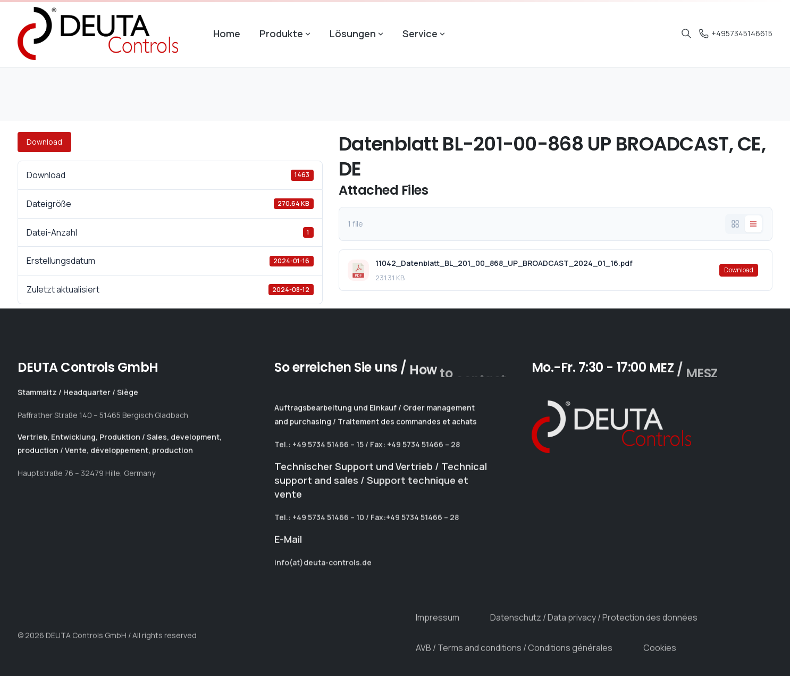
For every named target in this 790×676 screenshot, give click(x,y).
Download (44, 142)
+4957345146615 (735, 33)
